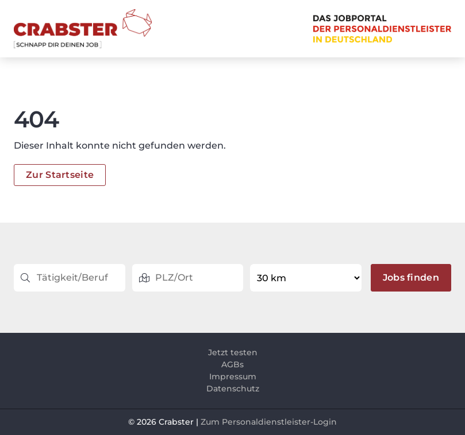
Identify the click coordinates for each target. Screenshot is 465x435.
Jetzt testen (233, 352)
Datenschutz (232, 388)
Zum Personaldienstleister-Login (269, 422)
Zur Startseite (60, 174)
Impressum (232, 376)
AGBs (232, 364)
